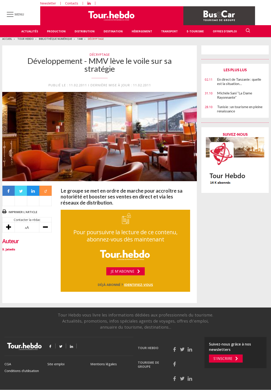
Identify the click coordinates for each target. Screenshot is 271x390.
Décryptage (96, 38)
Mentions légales (103, 364)
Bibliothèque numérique (55, 38)
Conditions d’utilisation (21, 370)
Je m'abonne (122, 271)
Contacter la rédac (27, 220)
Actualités (29, 31)
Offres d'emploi (225, 31)
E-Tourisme (195, 31)
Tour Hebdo (25, 38)
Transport (169, 31)
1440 (80, 38)
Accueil (7, 38)
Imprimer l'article (23, 212)
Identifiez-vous (138, 284)
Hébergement (142, 31)
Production (56, 31)
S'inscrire (222, 358)
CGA (7, 364)
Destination (113, 31)
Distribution (85, 31)
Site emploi (55, 364)
